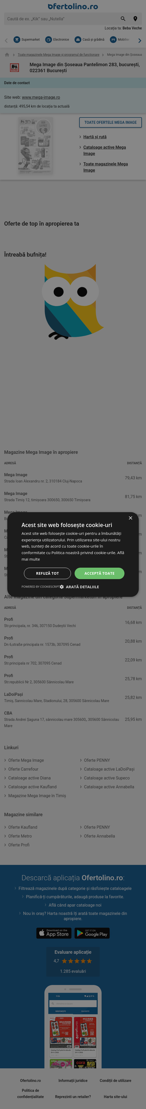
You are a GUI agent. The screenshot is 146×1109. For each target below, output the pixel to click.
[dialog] (73, 554)
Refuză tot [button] (47, 573)
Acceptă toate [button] (99, 573)
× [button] (130, 518)
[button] (79, 586)
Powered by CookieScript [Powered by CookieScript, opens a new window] (41, 586)
